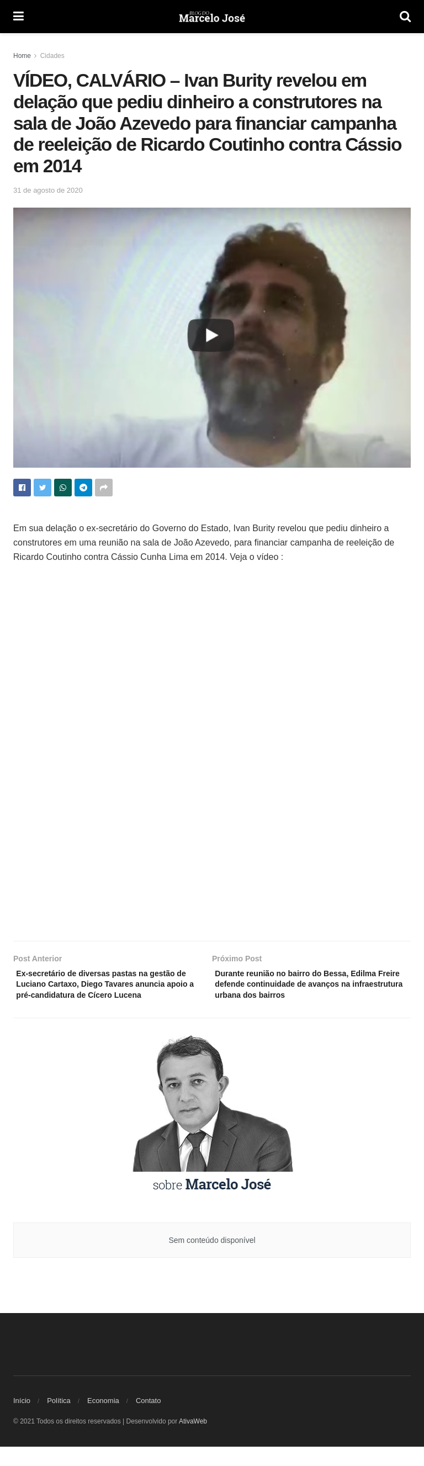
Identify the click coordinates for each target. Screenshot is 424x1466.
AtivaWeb (193, 1440)
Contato (148, 1420)
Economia (103, 1420)
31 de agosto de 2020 (48, 190)
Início (21, 1420)
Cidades (52, 56)
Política (59, 1420)
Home (22, 56)
